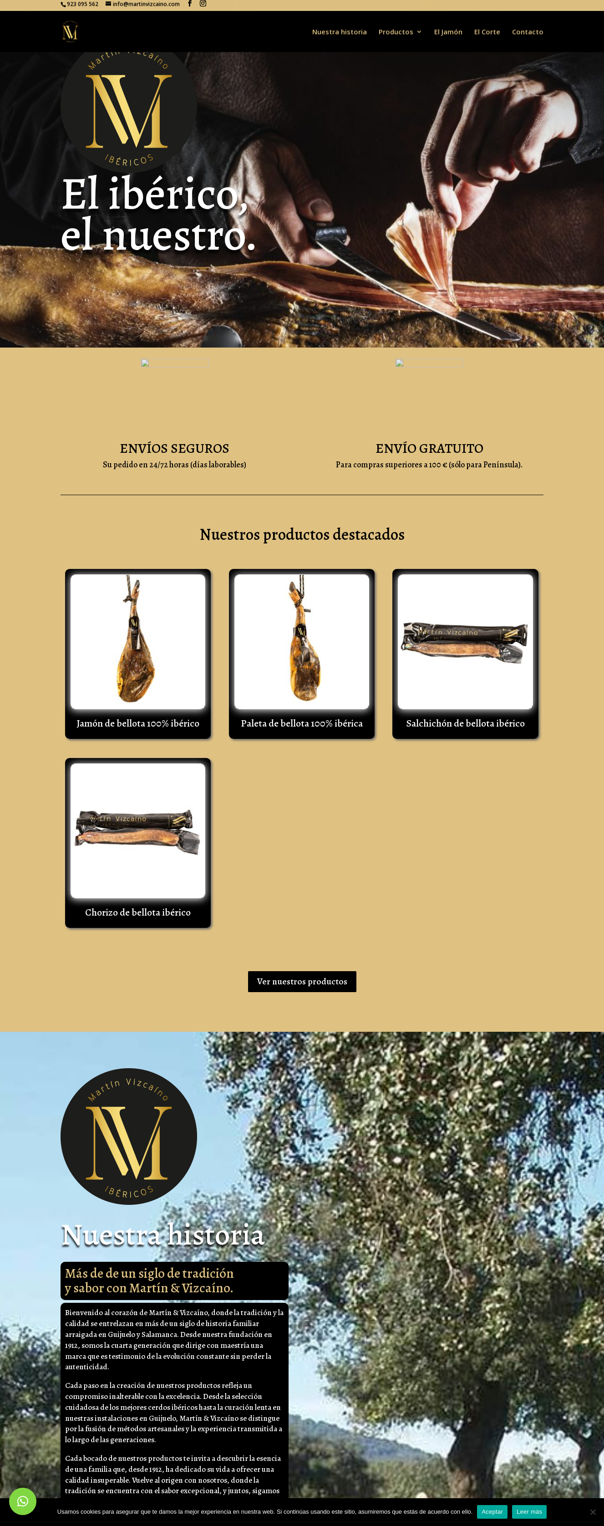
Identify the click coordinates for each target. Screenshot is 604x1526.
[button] (22, 1501)
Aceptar (492, 1511)
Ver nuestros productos (302, 981)
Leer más (529, 1511)
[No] (592, 1511)
